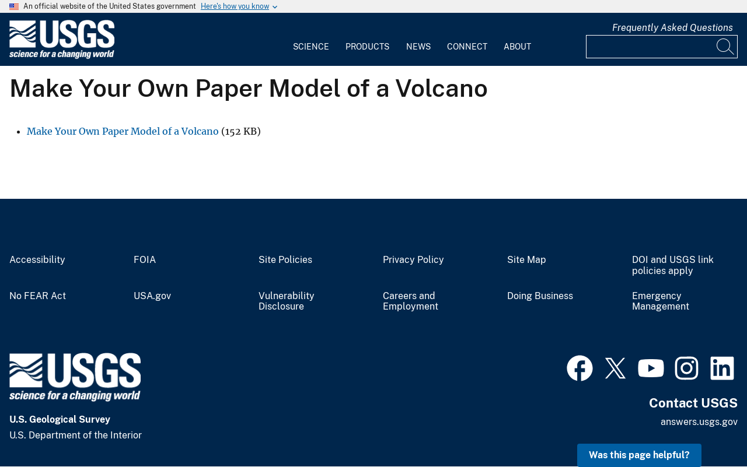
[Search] (726, 46)
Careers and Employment (410, 301)
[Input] (662, 46)
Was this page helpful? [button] (639, 455)
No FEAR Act (37, 296)
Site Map (526, 260)
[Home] (61, 56)
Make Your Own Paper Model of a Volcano (123, 131)
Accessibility (37, 260)
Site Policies (285, 260)
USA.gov (152, 296)
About (517, 46)
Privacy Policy (413, 260)
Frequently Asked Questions (672, 27)
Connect (467, 46)
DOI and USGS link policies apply (673, 265)
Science (311, 46)
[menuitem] (311, 39)
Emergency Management (660, 301)
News (418, 46)
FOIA (145, 260)
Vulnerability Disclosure (287, 301)
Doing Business (540, 296)
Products (367, 46)
